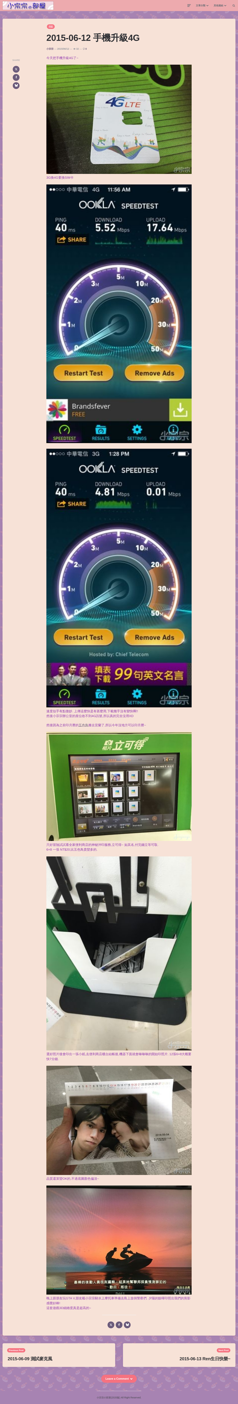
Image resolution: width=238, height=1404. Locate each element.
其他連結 (218, 5)
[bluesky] (16, 85)
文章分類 (200, 5)
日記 (51, 26)
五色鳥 (83, 725)
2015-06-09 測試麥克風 (30, 1358)
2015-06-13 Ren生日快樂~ (205, 1358)
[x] (16, 69)
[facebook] (16, 77)
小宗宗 (50, 48)
